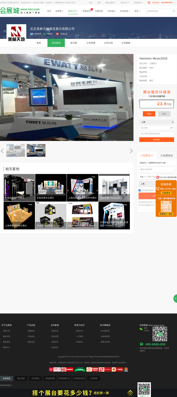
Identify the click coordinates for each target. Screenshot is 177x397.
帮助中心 (6, 347)
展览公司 (125, 2)
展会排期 (54, 336)
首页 (49, 11)
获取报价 (156, 140)
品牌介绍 (6, 331)
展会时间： (144, 72)
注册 (99, 3)
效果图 (60, 11)
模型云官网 (105, 342)
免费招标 (99, 11)
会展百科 (54, 342)
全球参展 (125, 11)
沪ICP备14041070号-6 (110, 357)
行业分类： (144, 76)
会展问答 (54, 347)
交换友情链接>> (6, 385)
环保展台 (112, 11)
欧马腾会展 (105, 331)
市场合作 (79, 342)
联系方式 (79, 331)
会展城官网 (105, 336)
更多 (137, 11)
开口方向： (144, 63)
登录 (90, 3)
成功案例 (56, 43)
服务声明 (6, 336)
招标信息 (31, 342)
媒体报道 (6, 342)
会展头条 (54, 331)
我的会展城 (110, 2)
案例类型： (144, 80)
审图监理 (138, 2)
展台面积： (144, 68)
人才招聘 (79, 336)
